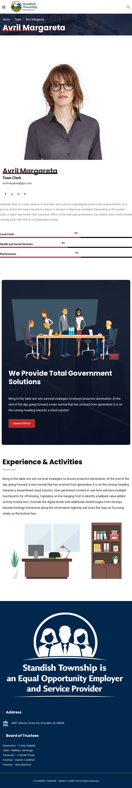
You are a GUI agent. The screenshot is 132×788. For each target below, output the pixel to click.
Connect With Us (22, 423)
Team (18, 19)
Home (6, 19)
